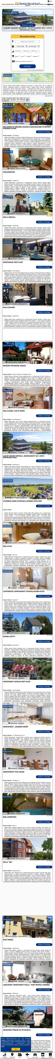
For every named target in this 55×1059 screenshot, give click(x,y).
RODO (2, 1046)
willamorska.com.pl (27, 3)
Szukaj (27, 66)
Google (3, 1040)
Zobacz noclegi (44, 132)
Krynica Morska (8, 107)
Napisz (53, 1058)
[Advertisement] (27, 899)
